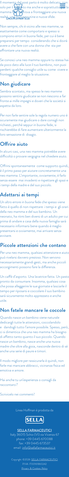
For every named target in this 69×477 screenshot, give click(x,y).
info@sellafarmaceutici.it (38, 447)
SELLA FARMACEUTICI (34, 430)
